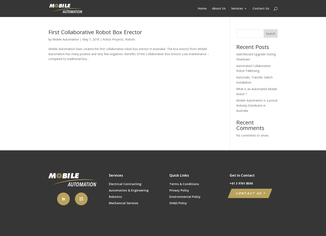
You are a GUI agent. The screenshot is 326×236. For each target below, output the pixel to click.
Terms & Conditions (184, 184)
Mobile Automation (65, 39)
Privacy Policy (179, 190)
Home (202, 8)
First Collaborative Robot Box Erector (95, 32)
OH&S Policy (178, 203)
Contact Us (261, 8)
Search (270, 34)
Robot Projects (113, 39)
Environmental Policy (185, 197)
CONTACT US (249, 193)
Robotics (115, 197)
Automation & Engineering (129, 190)
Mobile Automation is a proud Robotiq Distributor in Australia (256, 105)
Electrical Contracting (125, 184)
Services (237, 8)
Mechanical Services (123, 203)
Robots (130, 39)
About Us (219, 8)
